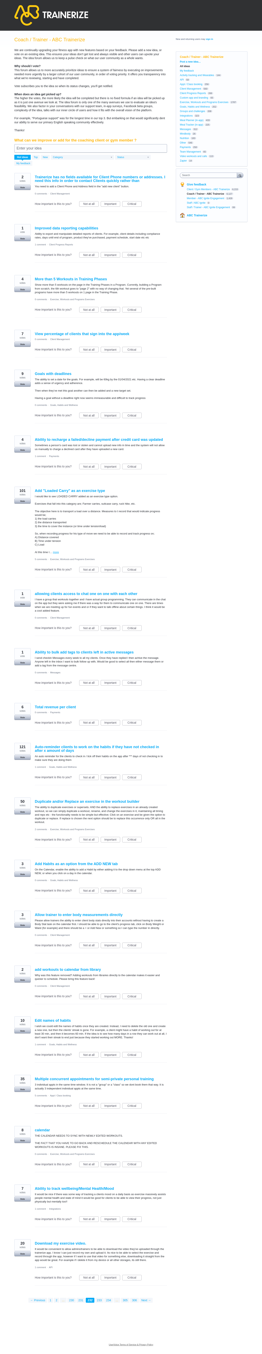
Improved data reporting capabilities (66, 228)
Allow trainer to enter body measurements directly (79, 915)
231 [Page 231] (80, 1300)
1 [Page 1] (50, 1300)
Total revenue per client (55, 707)
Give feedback (196, 184)
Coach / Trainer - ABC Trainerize (206, 193)
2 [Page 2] (56, 1300)
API (51, 1267)
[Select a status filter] (133, 157)
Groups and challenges (192, 111)
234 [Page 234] (108, 1300)
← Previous (37, 1300)
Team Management (190, 151)
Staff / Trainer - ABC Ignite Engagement (209, 207)
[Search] (240, 175)
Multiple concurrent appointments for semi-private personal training (94, 1079)
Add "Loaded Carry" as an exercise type (70, 491)
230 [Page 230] (71, 1300)
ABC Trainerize (197, 215)
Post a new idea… (190, 61)
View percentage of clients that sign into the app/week (82, 334)
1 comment (40, 244)
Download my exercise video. (60, 1243)
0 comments (41, 193)
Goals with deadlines (53, 374)
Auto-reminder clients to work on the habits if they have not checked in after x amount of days (97, 749)
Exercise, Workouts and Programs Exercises (72, 299)
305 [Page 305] (125, 1300)
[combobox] (209, 175)
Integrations (55, 1209)
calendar (42, 1130)
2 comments (41, 829)
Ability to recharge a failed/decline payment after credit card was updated (99, 440)
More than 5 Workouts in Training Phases (71, 279)
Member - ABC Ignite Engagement (206, 198)
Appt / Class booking (60, 1095)
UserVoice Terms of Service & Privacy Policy (131, 1344)
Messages (55, 672)
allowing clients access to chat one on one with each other (86, 594)
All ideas (185, 66)
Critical (135, 204)
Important (112, 204)
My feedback (23, 163)
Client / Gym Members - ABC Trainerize (208, 189)
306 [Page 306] (134, 1300)
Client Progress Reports (61, 244)
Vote (22, 187)
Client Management (60, 193)
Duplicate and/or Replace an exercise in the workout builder (87, 801)
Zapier (183, 160)
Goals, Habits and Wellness (64, 405)
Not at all (91, 204)
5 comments (41, 559)
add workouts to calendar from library (68, 970)
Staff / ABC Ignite (196, 202)
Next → (146, 1300)
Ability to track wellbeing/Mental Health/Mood (74, 1189)
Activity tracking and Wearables (197, 75)
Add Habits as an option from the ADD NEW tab (76, 864)
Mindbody (185, 133)
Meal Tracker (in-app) (191, 124)
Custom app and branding (194, 97)
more (56, 552)
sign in (209, 39)
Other (183, 142)
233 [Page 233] (99, 1300)
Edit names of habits (53, 1020)
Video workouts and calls (193, 156)
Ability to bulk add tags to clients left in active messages (84, 652)
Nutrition (184, 138)
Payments (54, 456)
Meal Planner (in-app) (191, 120)
